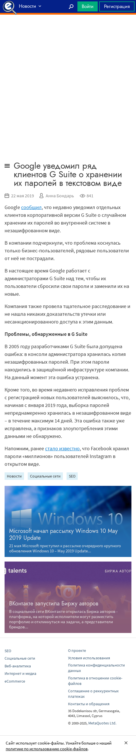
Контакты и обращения (88, 703)
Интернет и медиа (20, 673)
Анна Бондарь (60, 195)
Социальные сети (45, 476)
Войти (87, 6)
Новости (14, 476)
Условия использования (89, 657)
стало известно (62, 448)
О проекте (77, 650)
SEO (72, 476)
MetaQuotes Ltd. (102, 723)
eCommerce (15, 681)
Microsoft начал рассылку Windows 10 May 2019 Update (63, 534)
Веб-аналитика (18, 666)
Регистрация (117, 6)
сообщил (31, 207)
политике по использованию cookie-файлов (47, 748)
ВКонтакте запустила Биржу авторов (53, 603)
